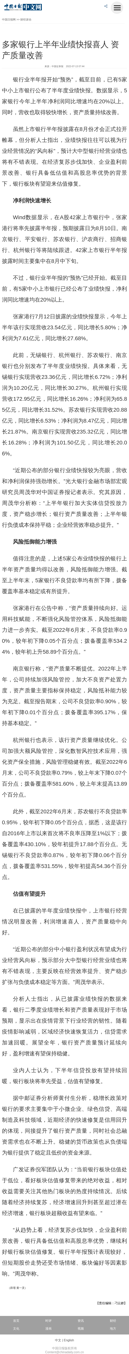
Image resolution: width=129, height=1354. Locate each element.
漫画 (48, 1328)
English (69, 1340)
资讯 (81, 1320)
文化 (16, 1328)
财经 (113, 1320)
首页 (16, 1320)
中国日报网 (9, 19)
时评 (48, 1320)
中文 (58, 1340)
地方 (113, 1328)
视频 (81, 1328)
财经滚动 (25, 19)
